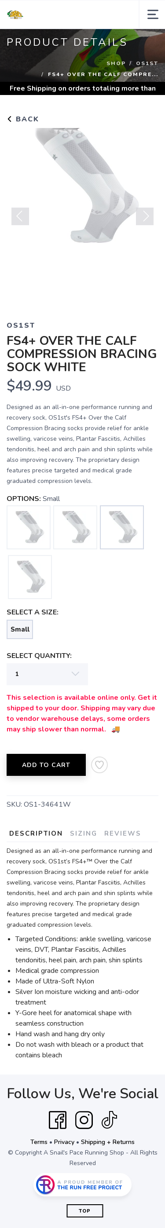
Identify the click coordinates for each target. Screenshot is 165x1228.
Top (85, 1211)
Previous (20, 217)
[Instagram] (84, 1120)
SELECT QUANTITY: (39, 656)
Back (23, 119)
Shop (116, 63)
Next (145, 217)
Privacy (64, 1142)
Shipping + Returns (108, 1142)
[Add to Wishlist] (99, 765)
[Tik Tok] (109, 1120)
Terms (39, 1142)
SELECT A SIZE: (33, 612)
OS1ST (147, 63)
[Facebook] (57, 1120)
